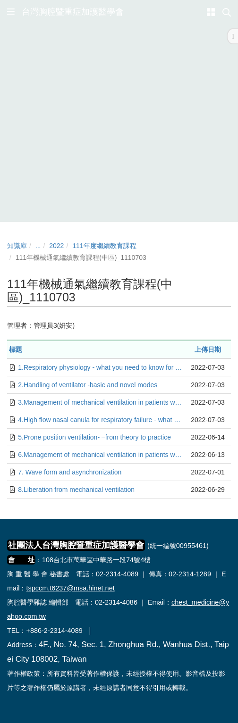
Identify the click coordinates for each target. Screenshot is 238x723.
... (38, 245)
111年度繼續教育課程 (104, 245)
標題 (15, 349)
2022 (56, 245)
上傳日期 (208, 349)
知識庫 (17, 245)
